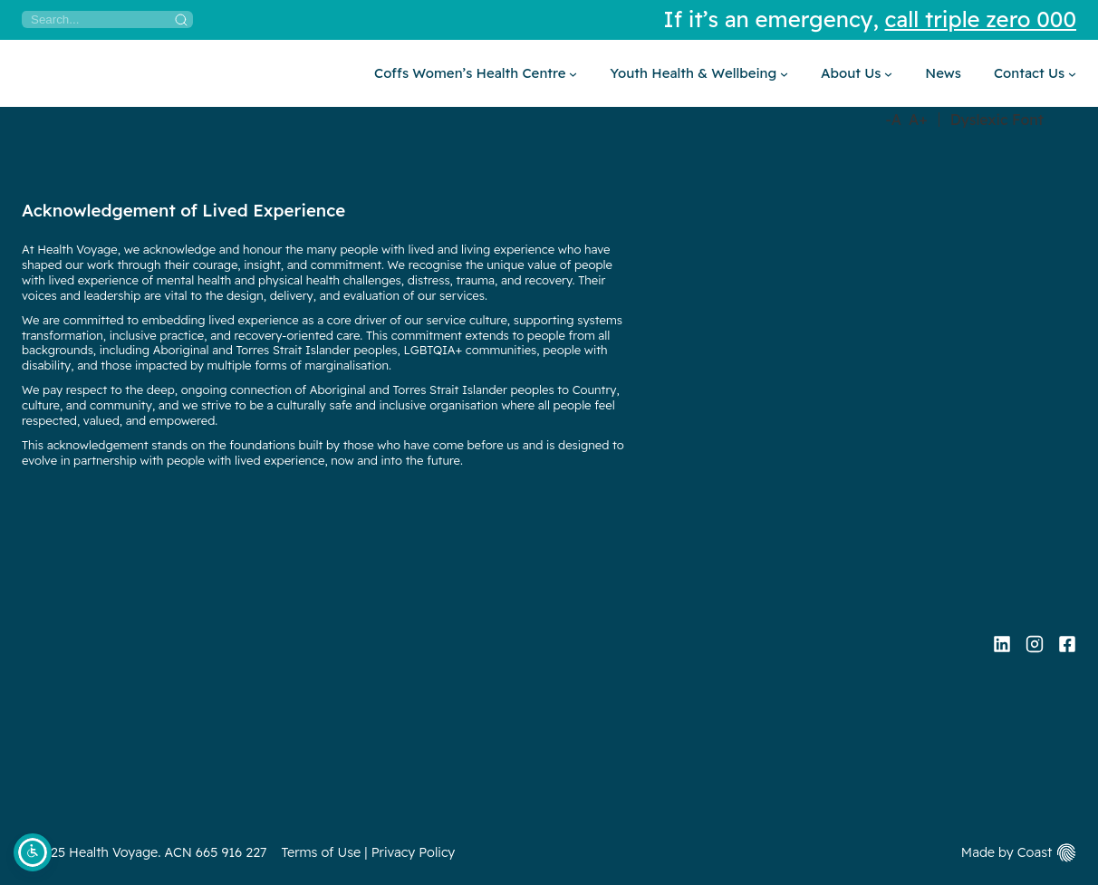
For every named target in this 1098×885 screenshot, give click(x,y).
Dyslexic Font (997, 120)
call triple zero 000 (980, 19)
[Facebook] (1067, 644)
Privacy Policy (413, 852)
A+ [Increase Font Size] (918, 120)
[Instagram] (1035, 644)
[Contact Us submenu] (1035, 73)
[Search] (107, 19)
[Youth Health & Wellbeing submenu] (699, 73)
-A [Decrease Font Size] (893, 120)
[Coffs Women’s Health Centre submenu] (475, 73)
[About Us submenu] (856, 73)
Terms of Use (321, 852)
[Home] (22, 73)
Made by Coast (1007, 852)
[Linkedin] (1002, 644)
